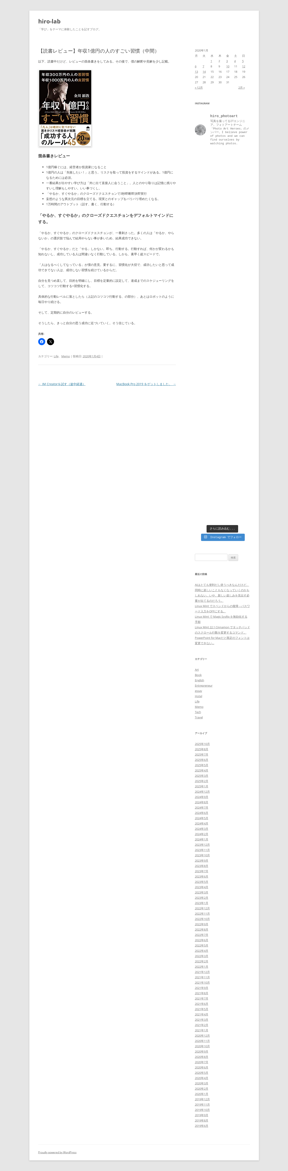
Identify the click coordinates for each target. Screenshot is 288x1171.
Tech (198, 712)
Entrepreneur (204, 685)
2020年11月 (202, 1041)
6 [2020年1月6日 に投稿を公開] (195, 66)
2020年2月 (201, 1089)
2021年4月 (201, 1014)
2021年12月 (202, 972)
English (199, 680)
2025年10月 (202, 744)
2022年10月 (202, 919)
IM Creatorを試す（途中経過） (62, 384)
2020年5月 (201, 1073)
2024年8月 (201, 802)
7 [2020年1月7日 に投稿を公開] (203, 66)
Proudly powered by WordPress (57, 1152)
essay (198, 691)
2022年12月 (202, 908)
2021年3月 (201, 1020)
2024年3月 (201, 829)
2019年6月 (201, 1126)
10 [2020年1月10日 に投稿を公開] (227, 66)
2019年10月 (202, 1110)
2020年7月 (201, 1062)
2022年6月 (201, 940)
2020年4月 (201, 1078)
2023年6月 (201, 876)
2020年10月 (202, 1046)
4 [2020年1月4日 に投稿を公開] (235, 61)
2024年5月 (201, 818)
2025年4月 (201, 770)
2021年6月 (201, 1004)
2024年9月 (201, 797)
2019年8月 (201, 1120)
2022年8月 (201, 929)
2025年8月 (201, 749)
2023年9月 (201, 861)
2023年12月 (202, 845)
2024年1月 (201, 839)
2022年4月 (201, 951)
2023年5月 (201, 882)
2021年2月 (201, 1025)
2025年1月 (201, 786)
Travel (199, 717)
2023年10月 (202, 855)
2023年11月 (202, 850)
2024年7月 (201, 807)
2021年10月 (202, 982)
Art (197, 670)
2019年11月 (202, 1104)
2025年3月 (201, 776)
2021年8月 (201, 993)
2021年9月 (201, 988)
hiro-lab (49, 21)
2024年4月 (201, 823)
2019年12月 (202, 1099)
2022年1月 (201, 967)
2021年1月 (201, 1030)
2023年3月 (201, 892)
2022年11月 (202, 914)
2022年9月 (201, 924)
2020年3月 (201, 1083)
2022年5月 (201, 945)
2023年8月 (201, 866)
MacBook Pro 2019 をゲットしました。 (146, 384)
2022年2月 (201, 961)
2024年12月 (202, 792)
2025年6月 (201, 760)
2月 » (241, 87)
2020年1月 (201, 1094)
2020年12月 (202, 1036)
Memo (65, 356)
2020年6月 (201, 1067)
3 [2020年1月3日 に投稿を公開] (227, 61)
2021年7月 (201, 998)
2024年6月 (201, 813)
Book (198, 675)
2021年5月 (201, 1009)
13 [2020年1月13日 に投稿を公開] (196, 72)
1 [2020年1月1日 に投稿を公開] (211, 61)
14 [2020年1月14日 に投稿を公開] (204, 72)
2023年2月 (201, 898)
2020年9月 (201, 1051)
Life (56, 356)
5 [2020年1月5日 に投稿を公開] (243, 61)
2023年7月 (201, 871)
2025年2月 (201, 781)
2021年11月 (202, 977)
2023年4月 (201, 887)
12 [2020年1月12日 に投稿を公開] (243, 66)
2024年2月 (201, 834)
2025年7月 (201, 754)
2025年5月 (201, 765)
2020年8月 (201, 1057)
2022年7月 (201, 935)
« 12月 (199, 87)
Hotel (198, 696)
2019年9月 (201, 1115)
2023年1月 (201, 903)
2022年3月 (201, 956)
